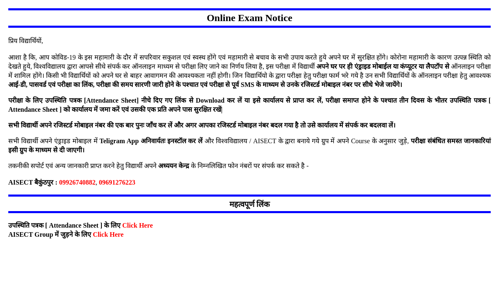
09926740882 (77, 182)
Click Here (137, 225)
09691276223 (117, 182)
